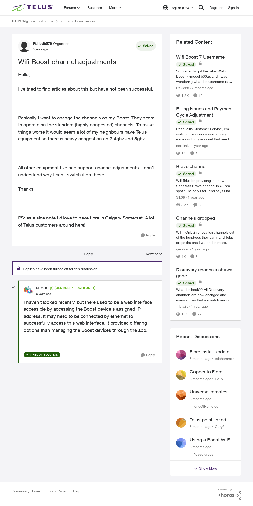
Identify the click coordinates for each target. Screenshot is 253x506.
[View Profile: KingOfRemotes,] (181, 395)
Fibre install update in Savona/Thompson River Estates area (212, 352)
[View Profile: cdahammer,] (181, 355)
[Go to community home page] (33, 8)
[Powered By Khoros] (229, 494)
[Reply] (148, 235)
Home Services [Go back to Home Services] (85, 21)
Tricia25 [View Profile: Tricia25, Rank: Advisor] (182, 306)
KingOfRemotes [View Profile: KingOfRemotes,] (205, 406)
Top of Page (56, 491)
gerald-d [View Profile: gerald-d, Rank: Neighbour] (182, 249)
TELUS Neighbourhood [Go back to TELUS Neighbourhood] (27, 21)
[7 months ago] (201, 87)
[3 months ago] (200, 358)
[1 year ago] (199, 145)
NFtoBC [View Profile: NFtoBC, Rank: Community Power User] (42, 288)
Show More (205, 468)
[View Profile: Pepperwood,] (181, 443)
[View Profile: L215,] (181, 375)
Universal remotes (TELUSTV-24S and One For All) (210, 392)
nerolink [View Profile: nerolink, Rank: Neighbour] (182, 145)
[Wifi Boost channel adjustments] (43, 294)
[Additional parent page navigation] (51, 21)
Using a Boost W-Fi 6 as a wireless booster (212, 440)
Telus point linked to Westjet (211, 420)
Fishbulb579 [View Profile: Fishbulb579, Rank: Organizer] (42, 43)
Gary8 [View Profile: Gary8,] (220, 426)
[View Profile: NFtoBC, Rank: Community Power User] (29, 291)
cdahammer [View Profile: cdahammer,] (224, 358)
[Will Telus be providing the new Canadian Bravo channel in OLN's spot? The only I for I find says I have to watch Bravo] (205, 185)
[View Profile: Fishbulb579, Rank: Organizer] (24, 46)
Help (76, 491)
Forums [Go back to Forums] (65, 21)
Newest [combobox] (154, 254)
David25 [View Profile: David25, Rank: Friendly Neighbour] (182, 88)
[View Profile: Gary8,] (181, 423)
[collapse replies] (13, 287)
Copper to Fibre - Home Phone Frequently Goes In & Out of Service (212, 372)
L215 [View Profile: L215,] (219, 378)
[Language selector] (178, 8)
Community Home (26, 491)
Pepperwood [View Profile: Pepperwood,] (203, 454)
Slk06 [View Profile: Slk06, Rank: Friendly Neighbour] (180, 197)
